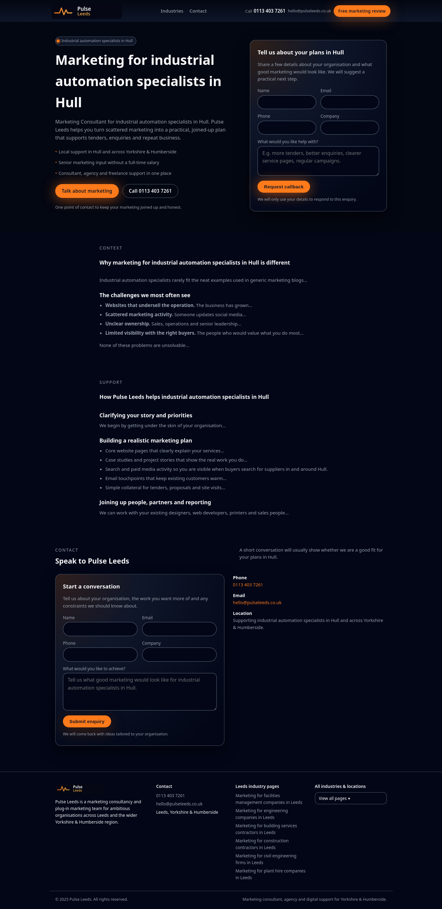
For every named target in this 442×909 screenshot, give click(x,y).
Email (325, 90)
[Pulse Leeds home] (87, 11)
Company (329, 116)
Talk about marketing (87, 191)
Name (263, 90)
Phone (264, 116)
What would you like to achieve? (94, 668)
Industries (172, 11)
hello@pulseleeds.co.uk (309, 11)
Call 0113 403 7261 (150, 191)
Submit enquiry (87, 721)
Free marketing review (362, 11)
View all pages (333, 798)
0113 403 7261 (265, 11)
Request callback (284, 186)
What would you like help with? (288, 141)
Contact (198, 11)
